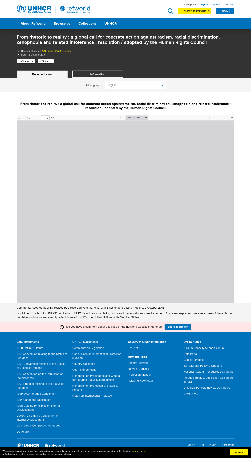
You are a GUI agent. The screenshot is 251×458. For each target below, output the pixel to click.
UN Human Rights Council (56, 51)
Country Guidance (83, 364)
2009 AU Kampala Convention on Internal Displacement (38, 418)
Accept (239, 452)
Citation (25, 61)
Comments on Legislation (88, 348)
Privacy (212, 444)
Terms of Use (227, 444)
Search (170, 11)
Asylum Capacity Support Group (204, 348)
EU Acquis (23, 432)
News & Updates (138, 369)
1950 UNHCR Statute (30, 348)
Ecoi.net (133, 348)
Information (97, 74)
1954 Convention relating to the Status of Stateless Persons (41, 366)
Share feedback (178, 327)
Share (45, 61)
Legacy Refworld (138, 363)
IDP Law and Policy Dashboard (203, 366)
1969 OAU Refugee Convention (36, 394)
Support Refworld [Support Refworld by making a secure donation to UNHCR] (197, 11)
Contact (191, 444)
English (204, 4)
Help (202, 444)
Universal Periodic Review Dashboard (207, 388)
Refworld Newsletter (140, 381)
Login (227, 11)
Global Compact (194, 360)
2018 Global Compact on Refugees (38, 426)
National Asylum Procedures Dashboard (209, 372)
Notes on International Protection (92, 396)
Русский (230, 4)
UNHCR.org (191, 394)
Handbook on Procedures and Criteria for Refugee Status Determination (96, 378)
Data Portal (190, 354)
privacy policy (139, 451)
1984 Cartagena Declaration (34, 400)
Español (217, 4)
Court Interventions (84, 370)
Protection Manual (139, 375)
